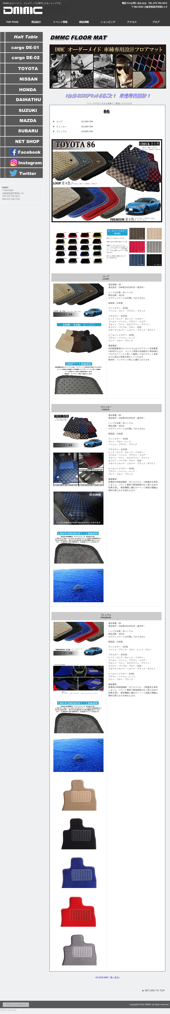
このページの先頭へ (153, 990)
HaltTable (21, 37)
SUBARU (21, 131)
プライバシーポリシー (16, 1005)
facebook (21, 152)
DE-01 (21, 47)
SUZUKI (21, 110)
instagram (21, 162)
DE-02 (21, 58)
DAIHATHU (21, 100)
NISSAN (21, 79)
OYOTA (21, 68)
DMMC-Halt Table (8, 1010)
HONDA (21, 89)
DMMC (37, 10)
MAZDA (21, 121)
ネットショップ (21, 141)
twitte (21, 173)
